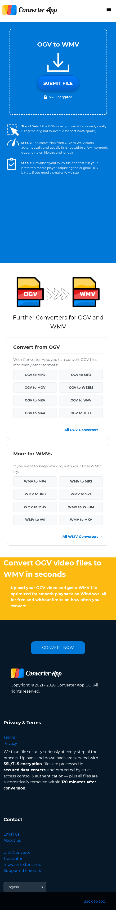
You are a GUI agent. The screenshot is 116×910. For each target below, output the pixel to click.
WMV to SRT (81, 494)
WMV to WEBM (81, 507)
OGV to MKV (35, 400)
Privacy (10, 743)
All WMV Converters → (82, 537)
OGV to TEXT (81, 413)
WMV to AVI (35, 520)
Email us (12, 834)
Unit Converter (18, 852)
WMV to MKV (81, 520)
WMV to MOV (35, 507)
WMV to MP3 (81, 481)
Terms (9, 737)
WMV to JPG (35, 494)
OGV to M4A (35, 413)
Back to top (94, 901)
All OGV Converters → (83, 430)
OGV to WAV (81, 400)
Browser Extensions (22, 864)
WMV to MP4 (35, 481)
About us (12, 840)
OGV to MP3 (81, 375)
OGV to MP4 (35, 375)
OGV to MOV (35, 387)
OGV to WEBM (81, 387)
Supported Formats (22, 870)
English (13, 887)
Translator (13, 858)
